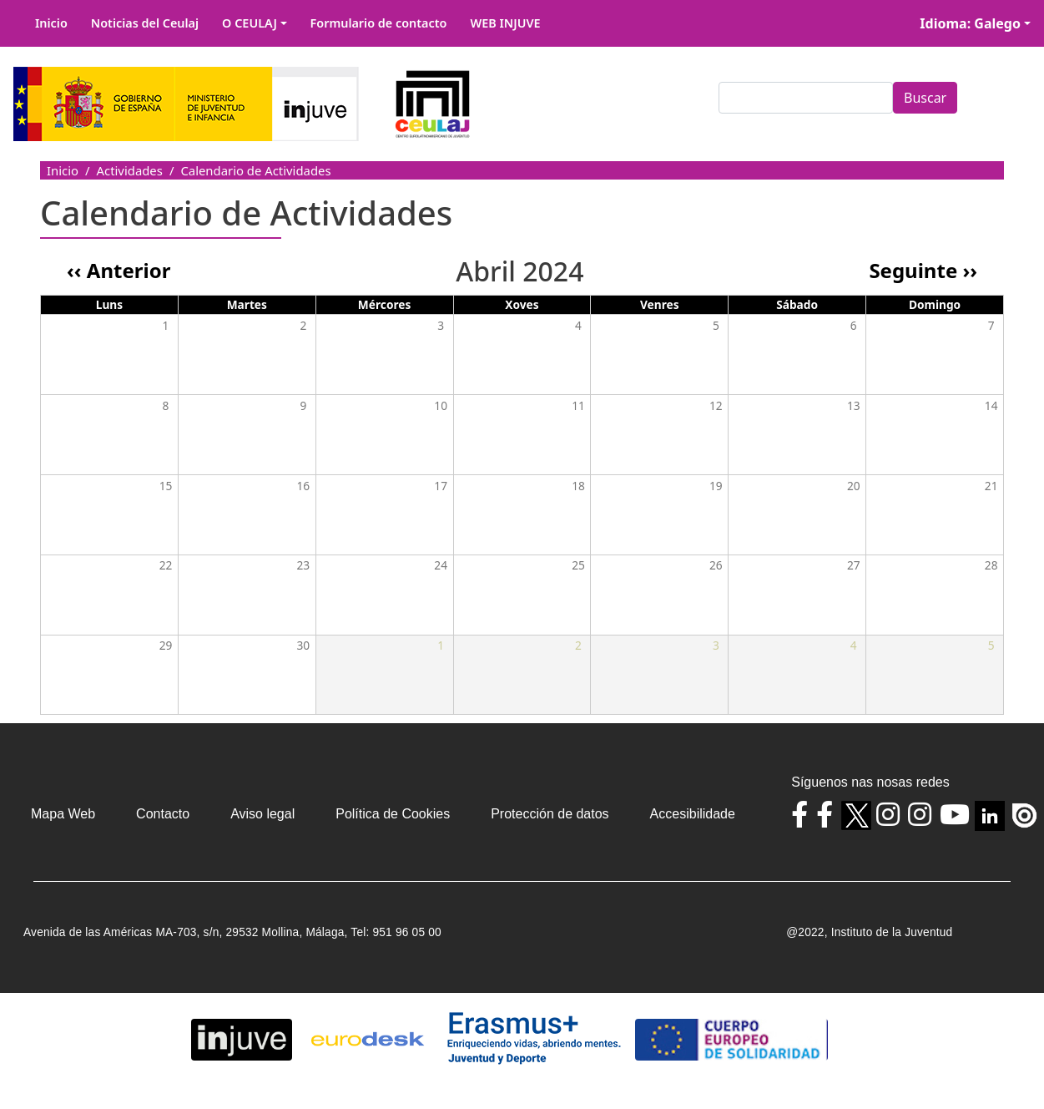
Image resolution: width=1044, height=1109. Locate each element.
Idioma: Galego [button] (970, 23)
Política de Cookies (392, 814)
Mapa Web (63, 814)
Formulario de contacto (378, 23)
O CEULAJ (249, 23)
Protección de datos (549, 814)
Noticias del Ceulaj (145, 23)
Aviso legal (262, 814)
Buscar (925, 98)
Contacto (162, 814)
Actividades (130, 170)
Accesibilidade (692, 814)
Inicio (51, 23)
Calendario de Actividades (255, 170)
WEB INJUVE (505, 23)
